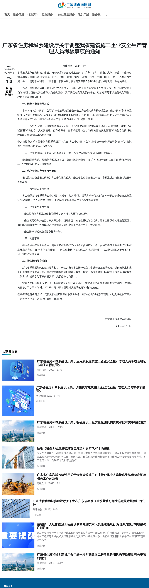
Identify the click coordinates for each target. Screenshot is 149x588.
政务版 (96, 14)
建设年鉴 (83, 14)
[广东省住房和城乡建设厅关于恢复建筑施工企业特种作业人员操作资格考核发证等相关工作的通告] (74, 484)
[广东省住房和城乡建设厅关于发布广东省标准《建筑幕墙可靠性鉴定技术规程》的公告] (74, 508)
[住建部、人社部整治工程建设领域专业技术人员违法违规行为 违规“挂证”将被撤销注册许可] (74, 535)
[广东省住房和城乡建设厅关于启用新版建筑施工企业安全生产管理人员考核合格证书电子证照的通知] (74, 370)
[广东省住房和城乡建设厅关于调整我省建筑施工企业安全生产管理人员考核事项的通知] (74, 401)
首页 (7, 14)
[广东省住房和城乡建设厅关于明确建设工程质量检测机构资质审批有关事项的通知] (74, 431)
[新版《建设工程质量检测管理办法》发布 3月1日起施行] (74, 457)
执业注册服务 (66, 14)
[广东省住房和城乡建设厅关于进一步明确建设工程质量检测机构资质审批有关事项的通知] (74, 562)
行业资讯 (32, 14)
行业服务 (47, 14)
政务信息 (18, 14)
